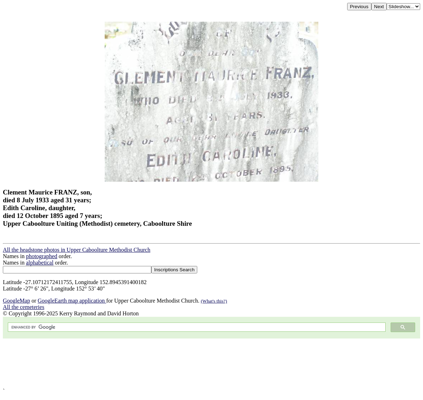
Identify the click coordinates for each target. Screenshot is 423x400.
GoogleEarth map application (72, 301)
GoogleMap (16, 301)
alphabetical (39, 263)
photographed (41, 256)
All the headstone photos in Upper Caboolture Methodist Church (76, 250)
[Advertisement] (211, 363)
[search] (196, 327)
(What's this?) (214, 301)
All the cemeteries (23, 307)
